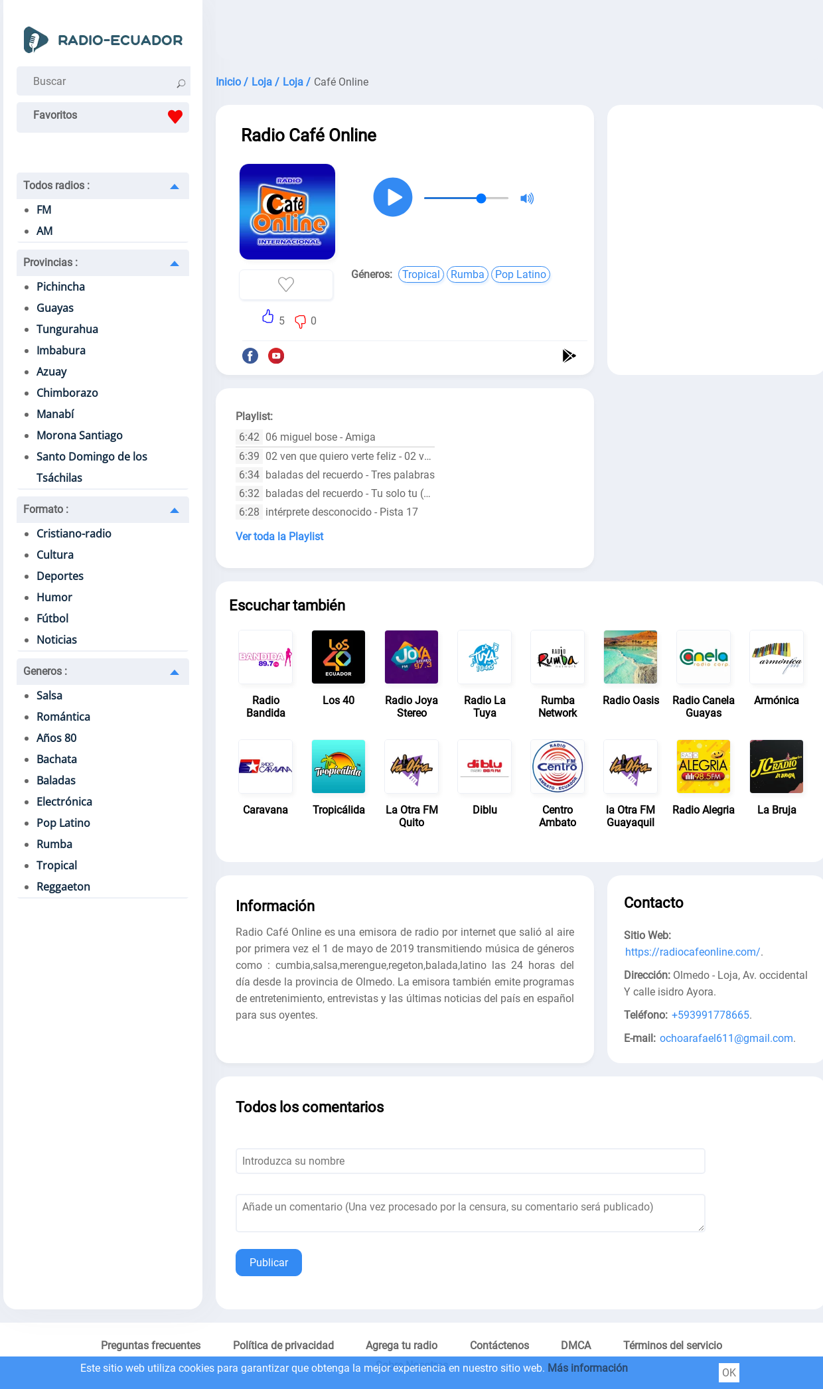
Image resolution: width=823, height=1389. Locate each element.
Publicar (269, 1262)
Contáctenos (499, 1345)
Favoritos (111, 116)
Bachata (57, 759)
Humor (54, 597)
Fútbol (52, 618)
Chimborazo (67, 393)
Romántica (63, 716)
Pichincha (61, 286)
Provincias (50, 262)
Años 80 (56, 738)
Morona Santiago (80, 435)
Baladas (56, 780)
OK (729, 1372)
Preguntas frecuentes (150, 1345)
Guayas (55, 308)
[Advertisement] (717, 204)
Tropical (57, 865)
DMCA (576, 1345)
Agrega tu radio (401, 1345)
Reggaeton (63, 886)
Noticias (57, 639)
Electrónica (64, 801)
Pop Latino (63, 823)
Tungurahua (67, 329)
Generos (45, 671)
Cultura (55, 555)
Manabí (55, 414)
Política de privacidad (283, 1345)
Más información (588, 1368)
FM (44, 209)
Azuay (51, 371)
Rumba (54, 844)
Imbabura (61, 350)
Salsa (49, 695)
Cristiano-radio (74, 533)
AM (44, 231)
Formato (45, 509)
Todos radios (56, 185)
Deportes (60, 576)
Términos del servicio (672, 1345)
